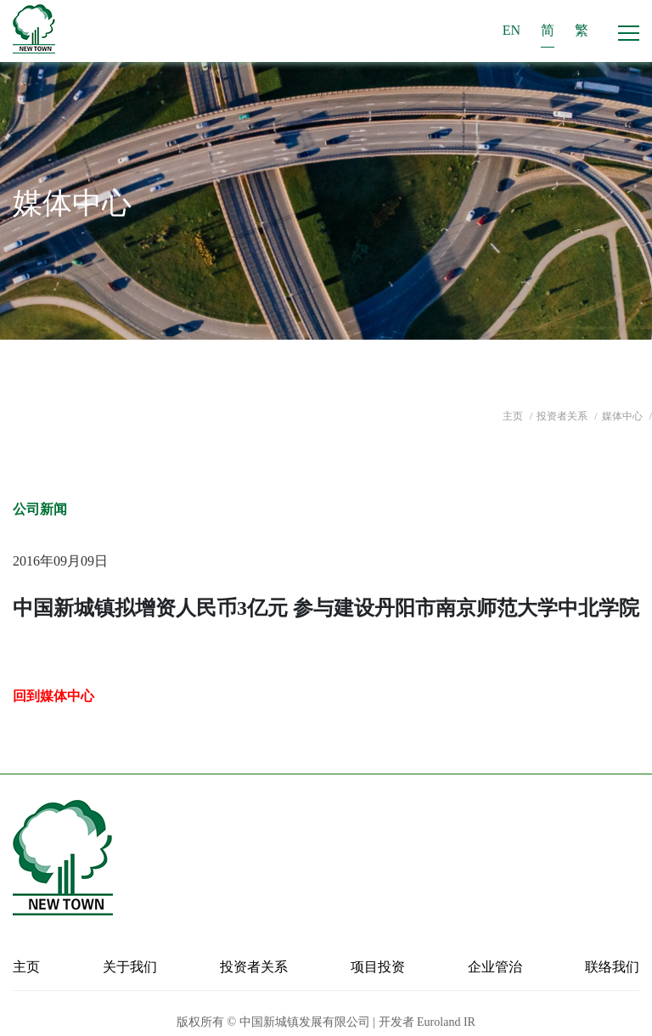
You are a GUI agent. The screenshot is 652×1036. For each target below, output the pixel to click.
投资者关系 (563, 416)
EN (511, 30)
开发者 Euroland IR (427, 1022)
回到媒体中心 (53, 696)
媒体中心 (623, 416)
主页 (514, 416)
